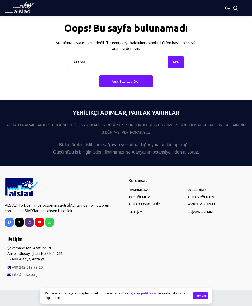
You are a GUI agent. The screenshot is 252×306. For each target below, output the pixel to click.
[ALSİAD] (21, 187)
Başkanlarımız (200, 212)
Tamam (200, 295)
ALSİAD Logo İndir (144, 204)
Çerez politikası (143, 293)
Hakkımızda (138, 190)
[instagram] (29, 222)
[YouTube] (39, 222)
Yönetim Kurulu (202, 204)
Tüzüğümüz (139, 197)
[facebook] (9, 222)
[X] (19, 222)
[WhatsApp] (49, 222)
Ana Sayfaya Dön (126, 81)
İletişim (135, 212)
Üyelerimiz (197, 190)
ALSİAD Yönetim (201, 197)
